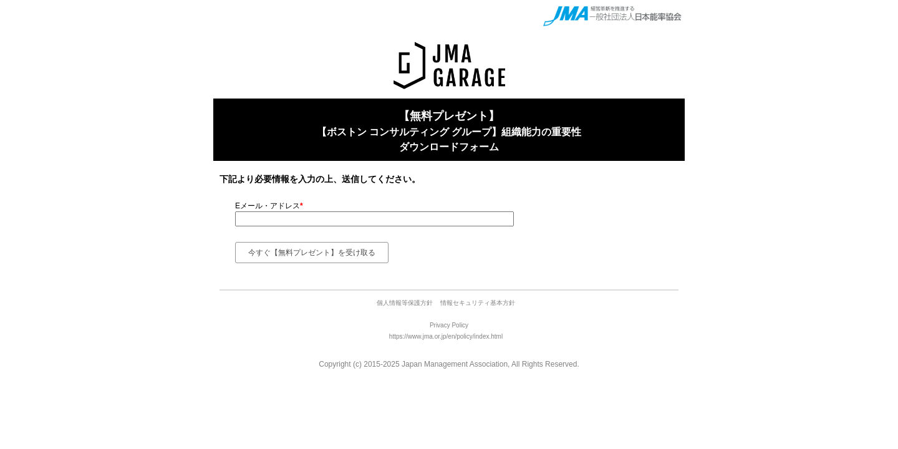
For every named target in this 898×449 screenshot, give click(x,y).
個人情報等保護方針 (406, 302)
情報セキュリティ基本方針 (477, 302)
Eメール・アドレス (269, 205)
